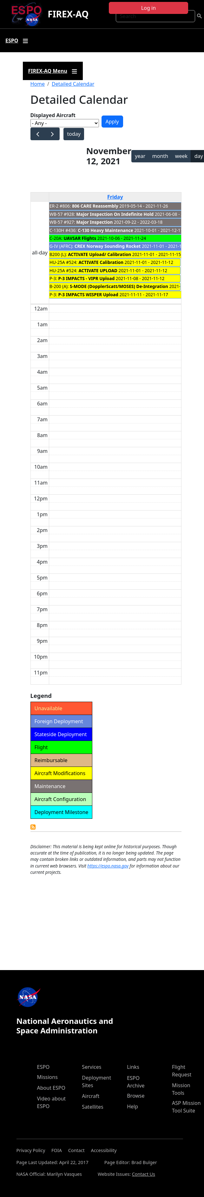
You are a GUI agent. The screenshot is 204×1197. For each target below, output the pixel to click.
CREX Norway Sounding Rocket (108, 246)
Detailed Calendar (73, 83)
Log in (148, 7)
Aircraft (90, 1096)
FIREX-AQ (68, 14)
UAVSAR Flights (79, 238)
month (160, 156)
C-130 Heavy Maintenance (105, 230)
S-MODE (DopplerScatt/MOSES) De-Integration (119, 286)
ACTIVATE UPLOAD (97, 270)
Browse (135, 1095)
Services (91, 1066)
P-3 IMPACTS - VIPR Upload (86, 278)
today (73, 133)
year (140, 156)
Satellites (92, 1106)
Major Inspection (94, 222)
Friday (115, 196)
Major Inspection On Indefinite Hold (115, 214)
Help (132, 1106)
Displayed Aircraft (53, 115)
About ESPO (51, 1087)
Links (133, 1066)
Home (37, 83)
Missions (47, 1077)
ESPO (43, 1066)
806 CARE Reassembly (95, 206)
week (181, 156)
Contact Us (143, 1174)
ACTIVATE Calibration (100, 262)
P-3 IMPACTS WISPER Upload (88, 294)
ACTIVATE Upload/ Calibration (99, 254)
